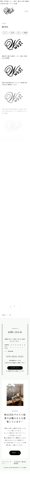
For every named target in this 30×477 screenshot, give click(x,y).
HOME (3, 315)
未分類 (12, 32)
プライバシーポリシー (6, 462)
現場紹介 (26, 32)
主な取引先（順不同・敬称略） (20, 462)
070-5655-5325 (14, 356)
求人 (19, 32)
